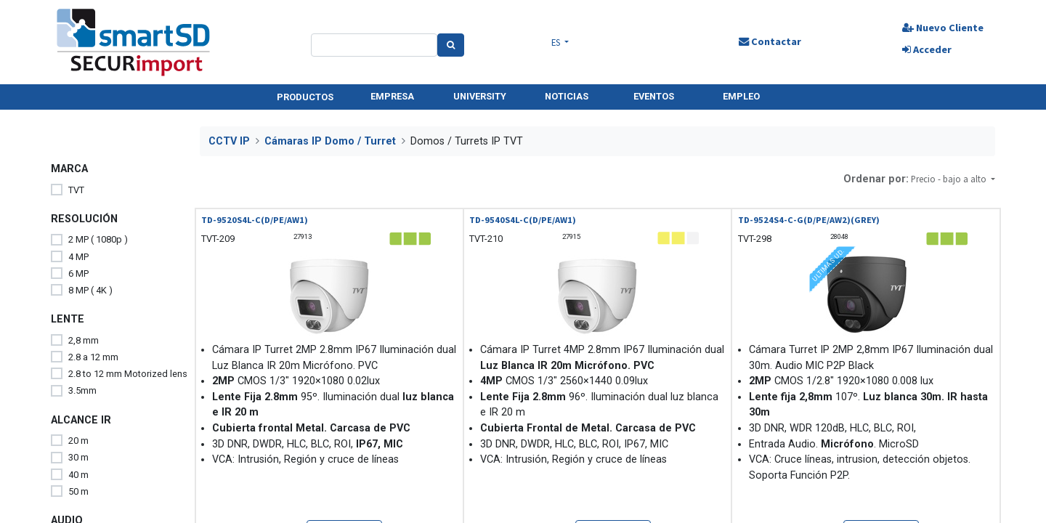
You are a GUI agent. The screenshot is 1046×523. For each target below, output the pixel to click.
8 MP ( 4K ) (90, 290)
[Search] (450, 45)
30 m (78, 457)
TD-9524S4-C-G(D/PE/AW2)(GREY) (809, 219)
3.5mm (82, 390)
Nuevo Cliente (943, 27)
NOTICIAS (566, 96)
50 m (78, 491)
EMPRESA (392, 96)
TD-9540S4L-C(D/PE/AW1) (522, 219)
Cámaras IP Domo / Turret (330, 141)
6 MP (78, 273)
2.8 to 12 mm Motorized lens (127, 373)
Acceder (927, 49)
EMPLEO (741, 96)
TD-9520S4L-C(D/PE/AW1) (254, 219)
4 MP (78, 256)
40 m (78, 474)
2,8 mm (83, 340)
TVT (76, 190)
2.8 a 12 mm (93, 357)
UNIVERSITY (479, 96)
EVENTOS (653, 96)
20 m (78, 440)
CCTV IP (229, 141)
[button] (953, 179)
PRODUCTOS (305, 97)
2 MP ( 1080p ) (98, 239)
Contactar (770, 41)
